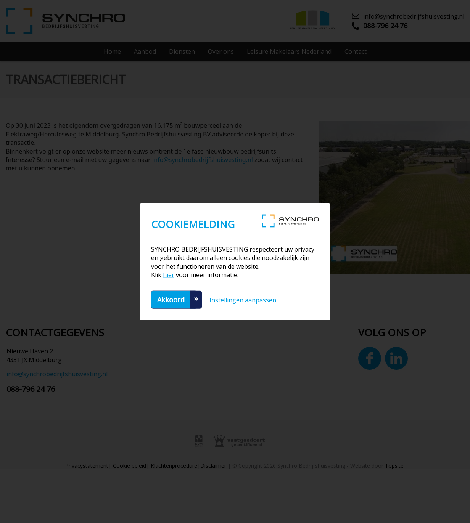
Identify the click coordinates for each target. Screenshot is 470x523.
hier (168, 275)
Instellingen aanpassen (242, 299)
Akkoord (171, 299)
